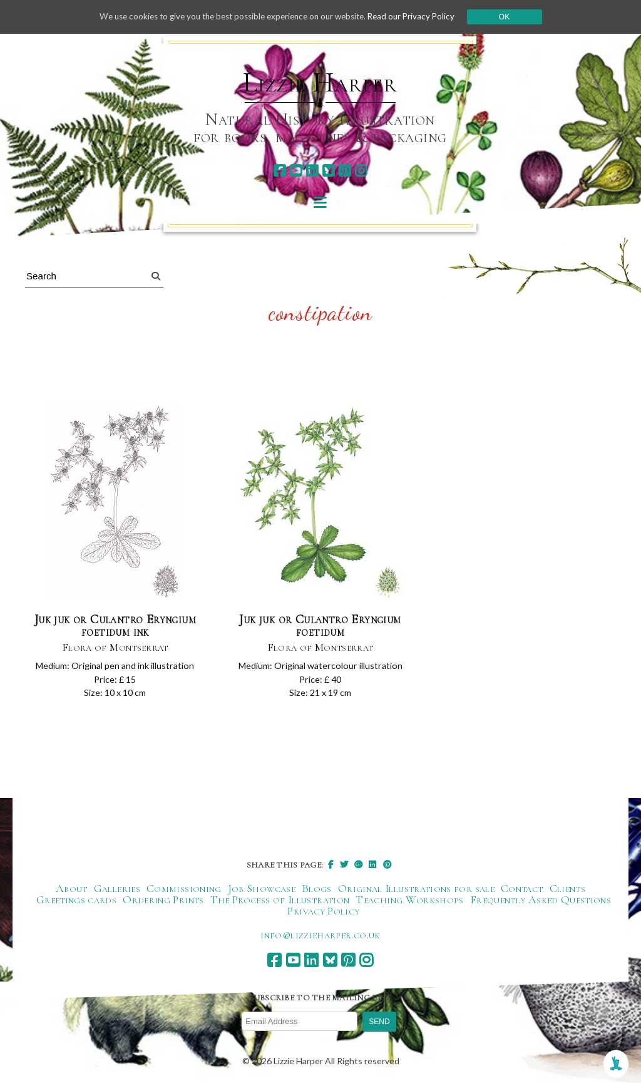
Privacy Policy (323, 911)
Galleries (117, 889)
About (72, 889)
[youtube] (296, 170)
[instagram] (361, 170)
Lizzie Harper (320, 83)
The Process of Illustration (280, 900)
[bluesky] (328, 170)
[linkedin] (312, 170)
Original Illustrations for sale (416, 889)
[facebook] (279, 170)
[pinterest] (345, 170)
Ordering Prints (163, 900)
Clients (568, 889)
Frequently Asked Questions (540, 900)
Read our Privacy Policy (421, 16)
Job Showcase (261, 889)
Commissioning (184, 889)
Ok (515, 17)
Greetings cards (76, 900)
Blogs (317, 889)
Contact (522, 889)
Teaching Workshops (409, 900)
